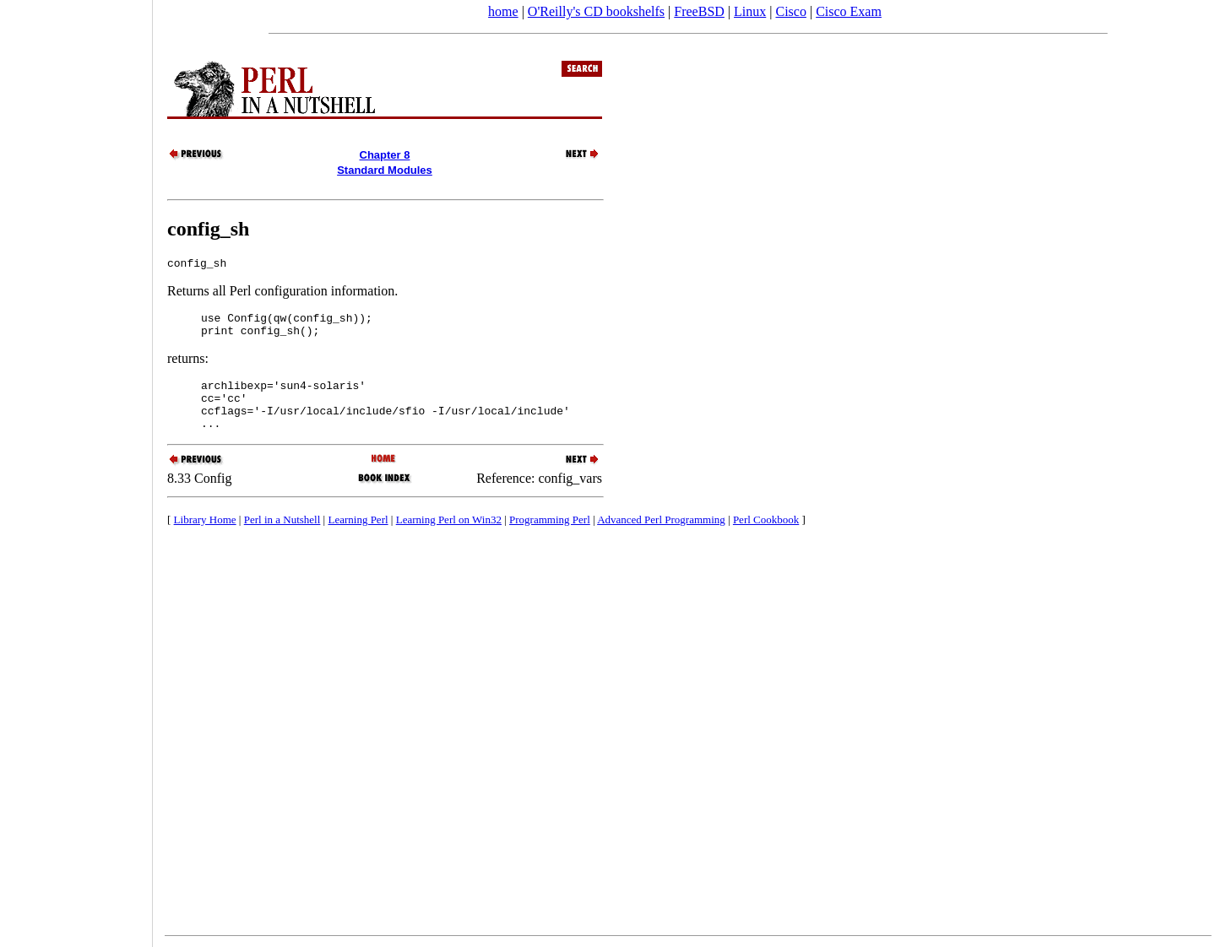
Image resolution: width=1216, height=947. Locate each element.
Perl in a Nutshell (282, 537)
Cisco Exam (849, 11)
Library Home (205, 537)
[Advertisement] (76, 467)
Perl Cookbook (766, 537)
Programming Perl (549, 537)
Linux (750, 11)
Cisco (790, 11)
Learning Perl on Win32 (449, 537)
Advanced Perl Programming (661, 537)
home (503, 11)
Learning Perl (358, 537)
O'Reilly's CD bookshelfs (596, 11)
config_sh (208, 229)
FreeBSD (699, 11)
